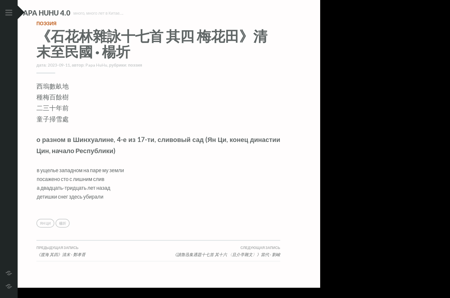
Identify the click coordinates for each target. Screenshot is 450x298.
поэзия (46, 33)
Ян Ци (45, 233)
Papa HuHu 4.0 (62, 13)
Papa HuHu (96, 75)
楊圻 (62, 233)
